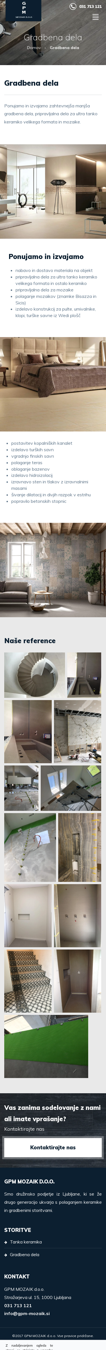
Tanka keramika (26, 1242)
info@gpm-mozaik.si (27, 1313)
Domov (34, 47)
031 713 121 (90, 6)
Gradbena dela (24, 1254)
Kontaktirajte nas (53, 1147)
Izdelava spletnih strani (53, 1342)
